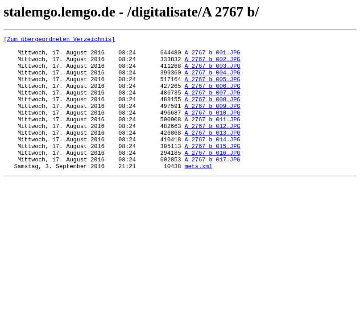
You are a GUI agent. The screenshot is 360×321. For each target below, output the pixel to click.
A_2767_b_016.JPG (212, 177)
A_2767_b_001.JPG (212, 56)
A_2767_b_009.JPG (212, 120)
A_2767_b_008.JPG (212, 112)
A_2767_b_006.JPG (212, 96)
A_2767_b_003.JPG (212, 72)
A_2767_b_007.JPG (212, 104)
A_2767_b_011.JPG (212, 136)
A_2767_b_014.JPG (212, 160)
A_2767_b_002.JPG (212, 64)
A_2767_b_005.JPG (212, 88)
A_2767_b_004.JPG (212, 80)
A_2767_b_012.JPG (212, 144)
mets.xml (198, 193)
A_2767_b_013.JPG (212, 152)
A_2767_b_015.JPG (212, 169)
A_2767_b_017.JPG (212, 185)
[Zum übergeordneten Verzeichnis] (59, 40)
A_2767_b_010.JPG (212, 128)
